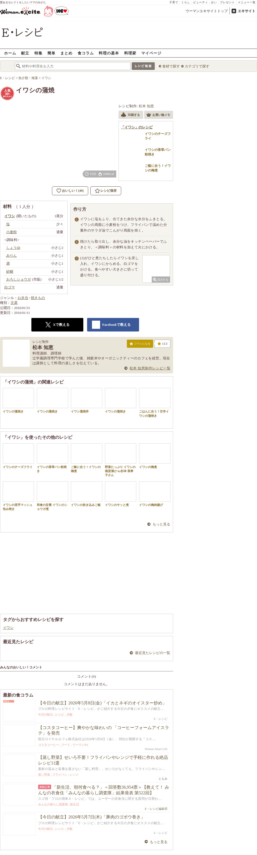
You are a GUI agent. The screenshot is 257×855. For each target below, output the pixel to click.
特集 (38, 53)
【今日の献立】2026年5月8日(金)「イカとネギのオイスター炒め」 (102, 703)
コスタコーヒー (48, 744)
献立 (25, 53)
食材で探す (171, 66)
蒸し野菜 (44, 774)
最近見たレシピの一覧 (152, 653)
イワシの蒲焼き (18, 400)
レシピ (59, 714)
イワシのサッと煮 (120, 493)
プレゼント (227, 2)
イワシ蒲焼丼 (86, 400)
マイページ (151, 53)
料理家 (130, 53)
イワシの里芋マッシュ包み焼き (18, 496)
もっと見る (161, 524)
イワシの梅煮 (154, 456)
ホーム (10, 53)
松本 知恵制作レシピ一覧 (150, 368)
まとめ (66, 53)
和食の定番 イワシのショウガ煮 (52, 496)
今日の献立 (45, 714)
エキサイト (246, 11)
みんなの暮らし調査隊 (53, 804)
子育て (173, 2)
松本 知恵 (146, 106)
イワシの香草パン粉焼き (52, 458)
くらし (185, 2)
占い (214, 2)
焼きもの (38, 298)
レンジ (74, 774)
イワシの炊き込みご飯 (86, 493)
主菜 (14, 303)
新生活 (74, 804)
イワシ (8, 628)
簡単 (51, 53)
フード (65, 744)
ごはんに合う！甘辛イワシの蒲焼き (154, 402)
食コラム (86, 53)
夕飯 (70, 714)
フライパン (59, 774)
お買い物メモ (158, 115)
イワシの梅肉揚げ (154, 493)
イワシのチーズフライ (18, 456)
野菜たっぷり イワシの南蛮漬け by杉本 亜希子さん (120, 460)
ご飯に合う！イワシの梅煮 (86, 458)
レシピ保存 (108, 191)
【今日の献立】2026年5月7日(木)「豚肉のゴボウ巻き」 (91, 817)
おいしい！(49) (73, 191)
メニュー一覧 (247, 2)
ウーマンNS (80, 744)
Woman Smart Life (156, 748)
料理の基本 (109, 53)
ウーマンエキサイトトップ (207, 11)
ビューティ (200, 2)
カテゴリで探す (197, 66)
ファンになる (140, 345)
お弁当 (23, 298)
